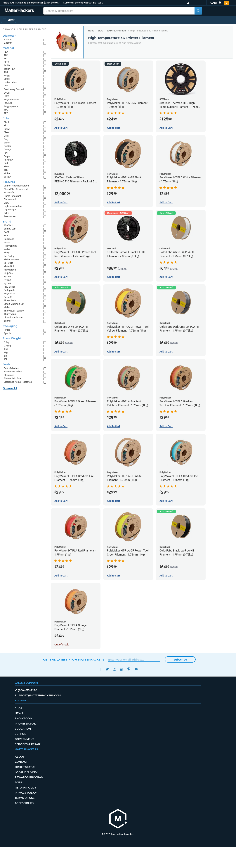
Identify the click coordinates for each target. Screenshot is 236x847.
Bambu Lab (9, 228)
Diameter (9, 35)
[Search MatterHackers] (198, 11)
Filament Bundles (13, 371)
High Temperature (13, 206)
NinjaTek (8, 273)
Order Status (25, 767)
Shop (18, 708)
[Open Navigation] (8, 20)
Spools (7, 333)
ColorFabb (9, 239)
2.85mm (8, 42)
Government (24, 739)
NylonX (7, 283)
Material (8, 48)
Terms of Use (24, 798)
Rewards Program (29, 777)
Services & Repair (28, 744)
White (7, 173)
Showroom (23, 718)
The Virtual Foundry (14, 310)
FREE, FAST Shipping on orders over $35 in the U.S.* (31, 2)
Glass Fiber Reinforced (15, 189)
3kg (6, 352)
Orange (7, 149)
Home (91, 30)
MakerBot (9, 266)
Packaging (10, 326)
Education (23, 728)
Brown (7, 129)
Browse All (10, 388)
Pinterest (129, 669)
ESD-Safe (9, 192)
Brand (7, 221)
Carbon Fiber (10, 82)
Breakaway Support (14, 89)
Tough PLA (9, 68)
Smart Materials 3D (14, 303)
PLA (6, 51)
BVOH (7, 92)
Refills (7, 329)
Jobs (18, 782)
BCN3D (7, 235)
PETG (7, 62)
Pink (6, 153)
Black (7, 122)
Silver (6, 166)
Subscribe (180, 659)
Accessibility (24, 803)
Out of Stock (61, 644)
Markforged (10, 269)
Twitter (107, 669)
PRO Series (9, 286)
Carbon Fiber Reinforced (16, 185)
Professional (25, 723)
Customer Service (73, 2)
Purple (7, 156)
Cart (219, 3)
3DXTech (8, 225)
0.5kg (6, 342)
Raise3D (8, 297)
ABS (6, 55)
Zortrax (7, 320)
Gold (6, 135)
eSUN (7, 242)
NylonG (7, 276)
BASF (6, 232)
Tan (6, 169)
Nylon (7, 75)
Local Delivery (26, 772)
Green (7, 142)
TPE (6, 113)
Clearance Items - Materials (18, 381)
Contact (21, 762)
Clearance (9, 375)
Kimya (7, 252)
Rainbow (8, 159)
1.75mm (8, 39)
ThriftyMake (10, 314)
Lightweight (10, 209)
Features (9, 182)
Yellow (7, 176)
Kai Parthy (9, 256)
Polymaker (9, 293)
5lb (5, 355)
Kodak (7, 249)
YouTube (136, 669)
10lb (6, 359)
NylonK (7, 280)
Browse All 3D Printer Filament (24, 29)
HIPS (6, 96)
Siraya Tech (10, 300)
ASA (6, 72)
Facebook (100, 669)
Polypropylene (11, 106)
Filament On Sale (12, 378)
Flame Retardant (12, 196)
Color (6, 118)
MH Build (8, 262)
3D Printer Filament (116, 30)
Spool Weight (12, 338)
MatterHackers (11, 259)
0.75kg (7, 345)
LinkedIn (121, 669)
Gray (6, 139)
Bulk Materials (11, 368)
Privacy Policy (26, 792)
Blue (6, 125)
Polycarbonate (11, 99)
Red (6, 163)
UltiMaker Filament (13, 317)
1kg (6, 349)
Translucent (10, 216)
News (19, 713)
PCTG (7, 65)
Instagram (114, 669)
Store (100, 30)
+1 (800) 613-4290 (93, 2)
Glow (6, 202)
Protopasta (9, 290)
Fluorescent (10, 199)
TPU (6, 109)
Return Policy (25, 787)
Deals (6, 364)
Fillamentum (10, 245)
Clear (6, 132)
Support (21, 734)
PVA (6, 85)
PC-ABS (8, 103)
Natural (7, 146)
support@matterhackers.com (38, 695)
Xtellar (7, 307)
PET (6, 58)
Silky (6, 213)
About (19, 756)
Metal (7, 79)
